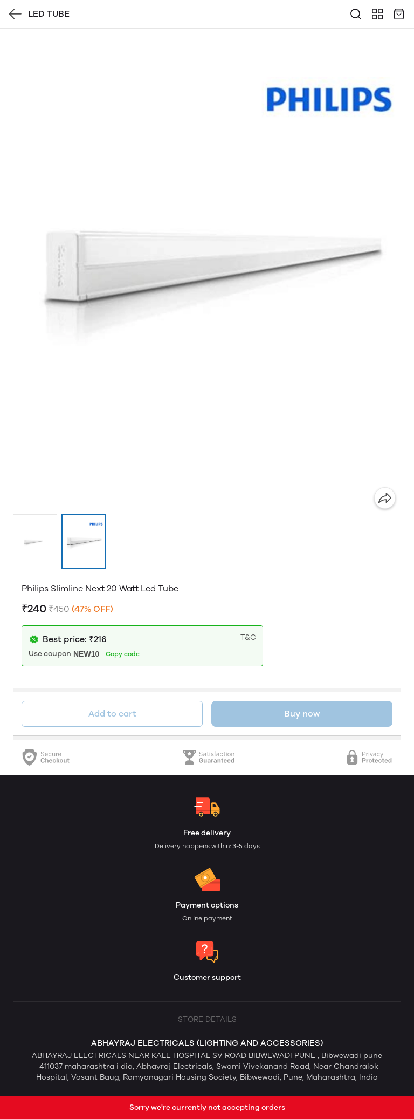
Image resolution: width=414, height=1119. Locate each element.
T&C (248, 637)
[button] (35, 541)
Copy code (123, 654)
